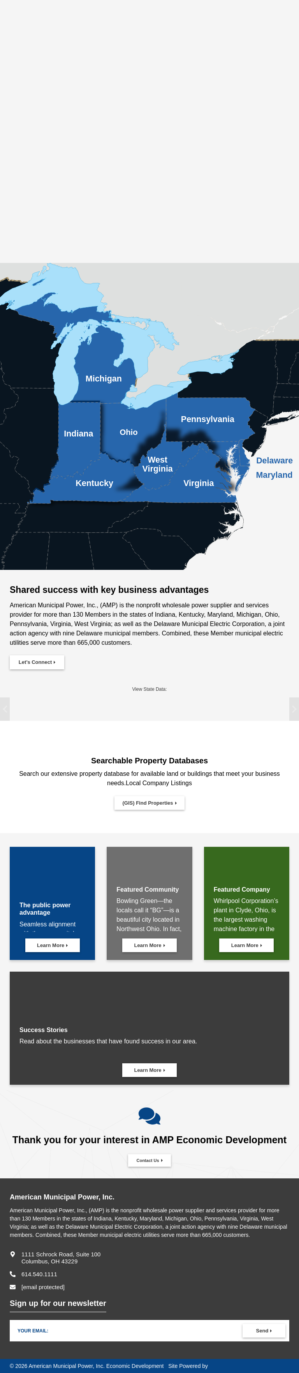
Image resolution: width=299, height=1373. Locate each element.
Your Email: (33, 1331)
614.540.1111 (39, 1274)
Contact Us (147, 1160)
